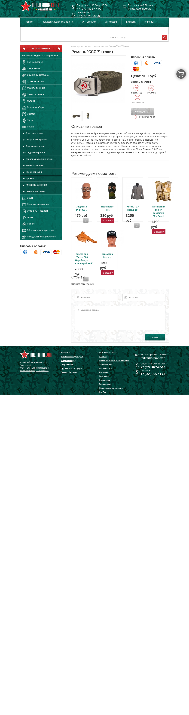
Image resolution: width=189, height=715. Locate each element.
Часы (27, 120)
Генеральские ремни (36, 139)
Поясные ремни (33, 171)
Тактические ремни (35, 191)
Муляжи (29, 101)
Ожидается (142, 111)
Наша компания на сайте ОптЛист (84, 29)
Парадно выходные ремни (39, 158)
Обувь (28, 198)
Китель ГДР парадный (133, 208)
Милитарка (76, 46)
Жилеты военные (33, 88)
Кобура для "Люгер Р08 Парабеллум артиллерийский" (84, 258)
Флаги (28, 217)
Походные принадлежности (39, 237)
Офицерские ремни (35, 146)
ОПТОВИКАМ (89, 22)
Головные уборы (33, 107)
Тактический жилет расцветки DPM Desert (158, 211)
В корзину (108, 220)
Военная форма (32, 62)
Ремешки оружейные (36, 184)
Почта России (137, 99)
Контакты (148, 22)
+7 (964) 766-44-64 (153, 373)
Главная (29, 22)
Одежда (29, 114)
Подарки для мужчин (35, 204)
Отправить (155, 337)
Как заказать (110, 22)
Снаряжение (31, 68)
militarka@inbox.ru (140, 8)
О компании (31, 29)
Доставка (130, 22)
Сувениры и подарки (35, 211)
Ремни (28, 127)
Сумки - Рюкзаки (33, 81)
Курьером (151, 89)
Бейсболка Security (107, 255)
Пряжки (29, 178)
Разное (28, 224)
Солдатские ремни (35, 152)
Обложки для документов (38, 230)
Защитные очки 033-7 (81, 208)
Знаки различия (33, 94)
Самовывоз (136, 89)
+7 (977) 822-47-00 (153, 367)
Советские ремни (34, 133)
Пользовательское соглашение (57, 22)
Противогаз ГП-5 (107, 208)
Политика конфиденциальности (34, 370)
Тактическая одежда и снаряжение (40, 55)
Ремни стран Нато (34, 165)
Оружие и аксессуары (35, 75)
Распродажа (51, 29)
